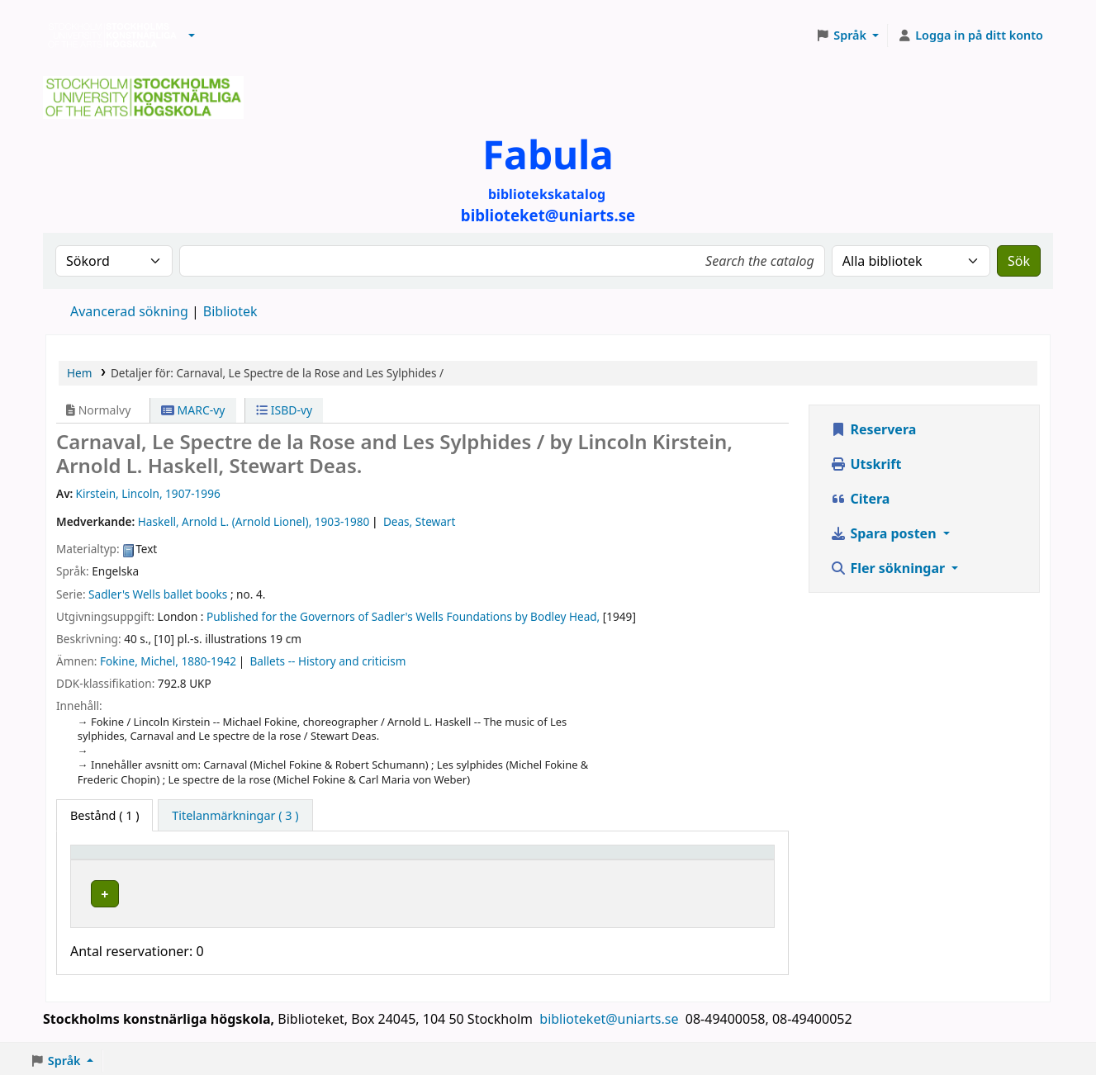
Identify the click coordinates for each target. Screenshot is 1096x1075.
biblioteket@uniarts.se (610, 1015)
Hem (79, 373)
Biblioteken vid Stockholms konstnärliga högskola (108, 35)
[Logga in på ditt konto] (970, 35)
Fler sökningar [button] (889, 568)
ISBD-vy (284, 410)
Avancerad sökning (129, 311)
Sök (1019, 261)
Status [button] (690, 860)
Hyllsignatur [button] (527, 860)
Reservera (873, 429)
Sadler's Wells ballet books (157, 594)
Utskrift (865, 464)
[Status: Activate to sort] (719, 860)
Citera (860, 499)
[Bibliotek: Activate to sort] (362, 860)
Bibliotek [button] (273, 860)
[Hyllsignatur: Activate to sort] (574, 860)
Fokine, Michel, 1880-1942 (168, 661)
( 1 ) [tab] (104, 815)
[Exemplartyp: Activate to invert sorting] (155, 860)
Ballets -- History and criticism (328, 661)
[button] (192, 35)
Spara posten (884, 533)
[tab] (235, 815)
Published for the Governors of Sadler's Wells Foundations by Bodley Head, (403, 616)
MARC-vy (193, 410)
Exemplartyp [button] (115, 860)
